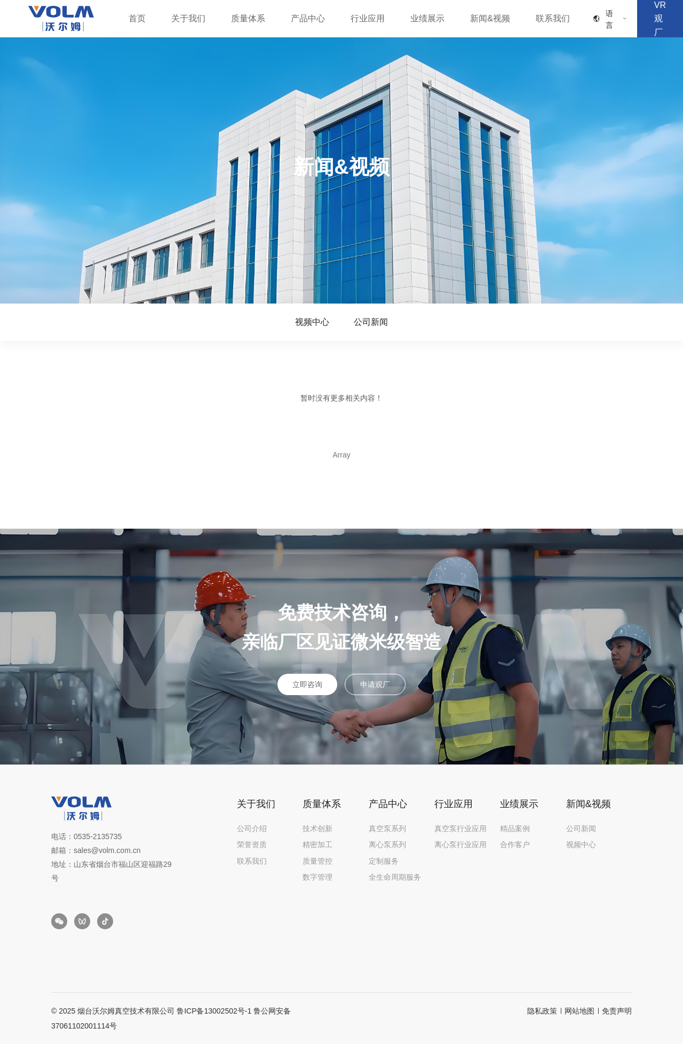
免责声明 (617, 1011)
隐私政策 (542, 1011)
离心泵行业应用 (460, 844)
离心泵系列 (387, 844)
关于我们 (188, 18)
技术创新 (317, 828)
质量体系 (248, 18)
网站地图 (579, 1011)
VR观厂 (660, 19)
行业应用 (368, 18)
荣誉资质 (252, 844)
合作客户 (515, 844)
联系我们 (553, 18)
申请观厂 (375, 684)
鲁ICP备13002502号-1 (214, 1011)
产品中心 (308, 18)
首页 (137, 18)
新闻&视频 (490, 18)
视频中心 (312, 321)
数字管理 (317, 877)
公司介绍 (252, 828)
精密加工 (317, 844)
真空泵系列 (387, 828)
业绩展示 (427, 18)
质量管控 (317, 861)
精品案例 (515, 828)
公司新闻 (371, 321)
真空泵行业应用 (460, 828)
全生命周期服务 (395, 877)
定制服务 (384, 861)
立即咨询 (307, 684)
